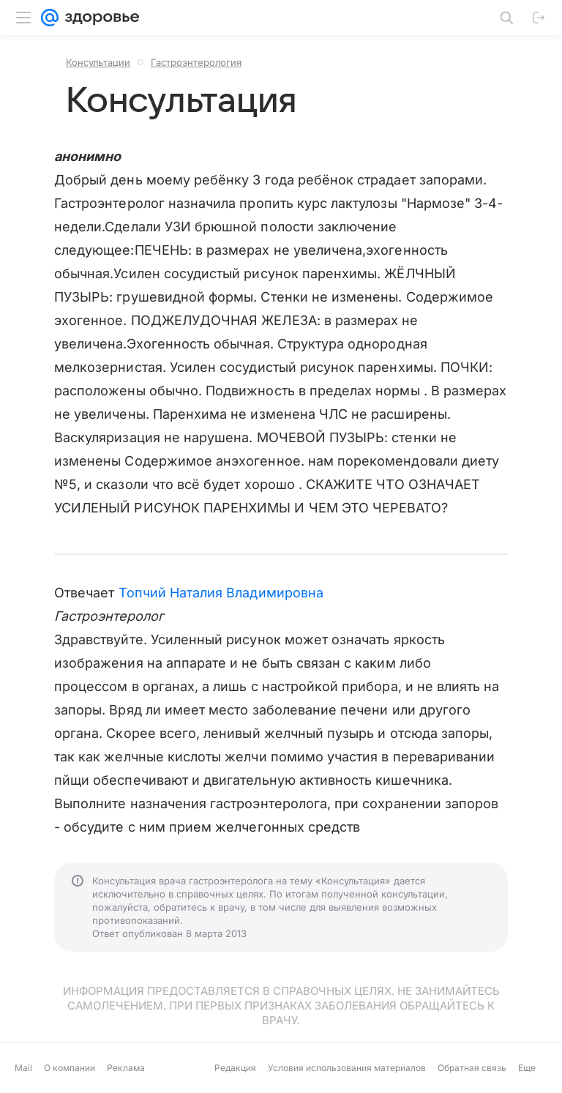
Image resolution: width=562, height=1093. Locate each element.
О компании (69, 1067)
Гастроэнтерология (196, 62)
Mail (23, 1067)
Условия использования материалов (347, 1067)
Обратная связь (472, 1067)
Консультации (98, 62)
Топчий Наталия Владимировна (221, 592)
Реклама (126, 1067)
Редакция (235, 1067)
